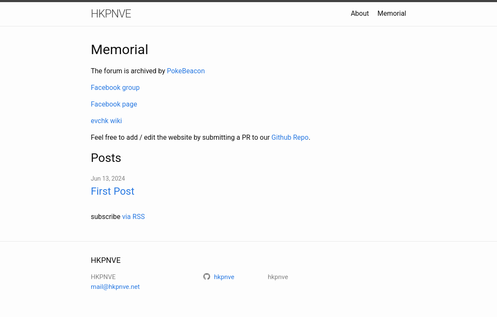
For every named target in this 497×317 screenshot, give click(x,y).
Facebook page (114, 104)
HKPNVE (111, 13)
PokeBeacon (186, 71)
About (360, 13)
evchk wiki (106, 121)
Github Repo (290, 137)
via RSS (133, 217)
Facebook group (115, 88)
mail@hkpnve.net (115, 287)
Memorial (391, 13)
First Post (112, 191)
